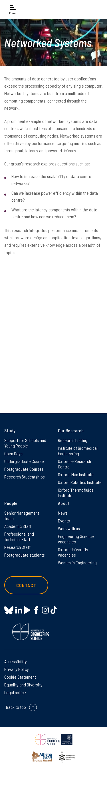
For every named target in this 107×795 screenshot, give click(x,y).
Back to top (16, 707)
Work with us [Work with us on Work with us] (69, 528)
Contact (26, 585)
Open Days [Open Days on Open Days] (13, 453)
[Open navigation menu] (12, 9)
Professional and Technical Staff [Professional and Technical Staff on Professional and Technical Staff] (19, 536)
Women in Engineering (77, 562)
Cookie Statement (20, 677)
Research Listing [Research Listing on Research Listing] (72, 440)
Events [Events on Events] (64, 520)
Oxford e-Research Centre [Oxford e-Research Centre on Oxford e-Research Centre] (74, 463)
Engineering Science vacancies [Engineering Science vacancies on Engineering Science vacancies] (76, 538)
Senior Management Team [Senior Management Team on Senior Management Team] (21, 515)
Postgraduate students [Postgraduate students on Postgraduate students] (24, 554)
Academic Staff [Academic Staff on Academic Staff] (17, 526)
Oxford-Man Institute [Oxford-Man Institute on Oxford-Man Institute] (76, 474)
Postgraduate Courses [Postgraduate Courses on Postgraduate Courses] (24, 469)
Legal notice (15, 692)
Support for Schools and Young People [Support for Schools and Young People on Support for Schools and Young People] (25, 442)
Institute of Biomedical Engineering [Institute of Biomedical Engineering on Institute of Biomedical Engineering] (78, 450)
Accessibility (15, 661)
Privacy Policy (16, 669)
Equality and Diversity (23, 684)
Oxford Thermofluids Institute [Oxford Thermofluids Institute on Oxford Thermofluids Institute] (76, 492)
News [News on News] (63, 513)
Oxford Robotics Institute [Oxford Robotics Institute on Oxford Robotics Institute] (80, 482)
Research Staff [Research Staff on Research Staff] (17, 547)
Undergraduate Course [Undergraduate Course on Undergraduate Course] (24, 461)
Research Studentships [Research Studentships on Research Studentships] (24, 476)
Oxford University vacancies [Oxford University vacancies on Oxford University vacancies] (73, 552)
